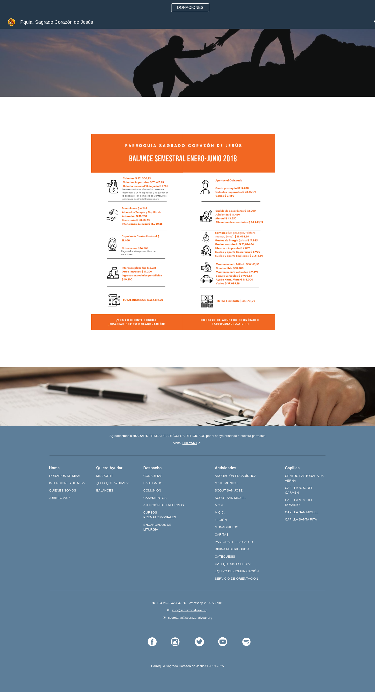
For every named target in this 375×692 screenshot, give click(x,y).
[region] (187, 7)
